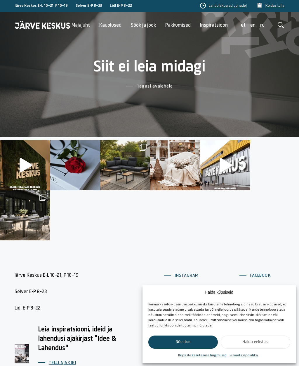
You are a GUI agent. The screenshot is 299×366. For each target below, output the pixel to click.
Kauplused (110, 25)
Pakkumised (178, 25)
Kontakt (214, 282)
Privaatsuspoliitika (244, 355)
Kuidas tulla (274, 6)
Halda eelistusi (256, 342)
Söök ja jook (143, 25)
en (252, 25)
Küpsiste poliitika (265, 282)
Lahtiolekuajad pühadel (228, 6)
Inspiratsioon (214, 25)
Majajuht (81, 25)
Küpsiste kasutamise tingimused (202, 355)
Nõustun (183, 342)
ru (262, 25)
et (243, 25)
